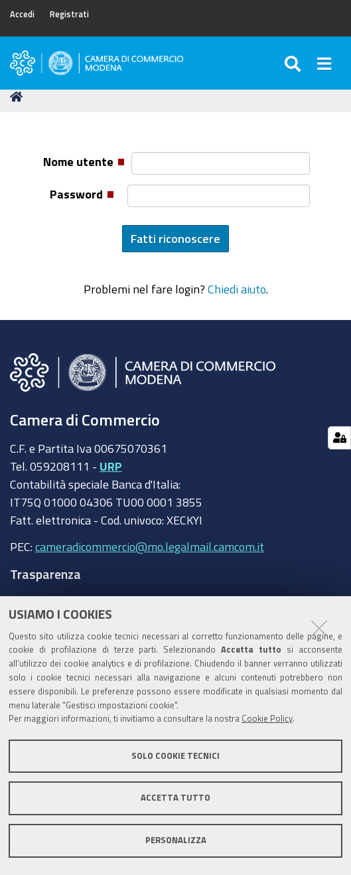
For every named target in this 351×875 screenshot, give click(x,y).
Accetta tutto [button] (175, 797)
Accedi (22, 14)
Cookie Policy (267, 718)
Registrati (69, 14)
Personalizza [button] (175, 840)
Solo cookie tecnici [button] (175, 756)
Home (18, 96)
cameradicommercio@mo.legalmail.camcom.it (149, 546)
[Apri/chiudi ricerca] (294, 63)
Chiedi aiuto (237, 289)
